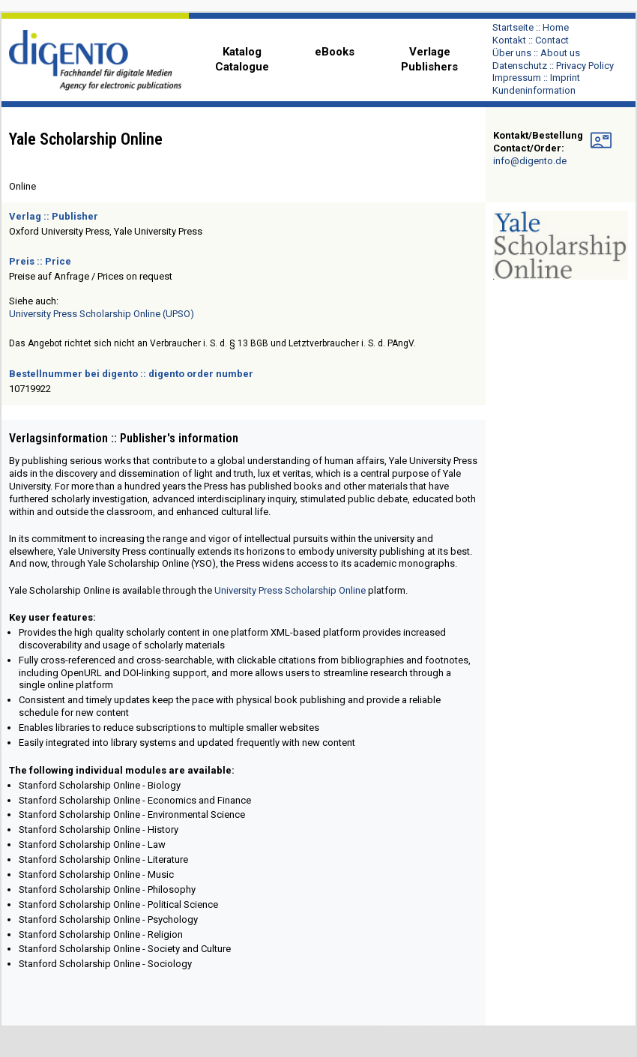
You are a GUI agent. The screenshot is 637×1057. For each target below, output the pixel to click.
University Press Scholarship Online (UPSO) (101, 313)
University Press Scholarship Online (290, 590)
